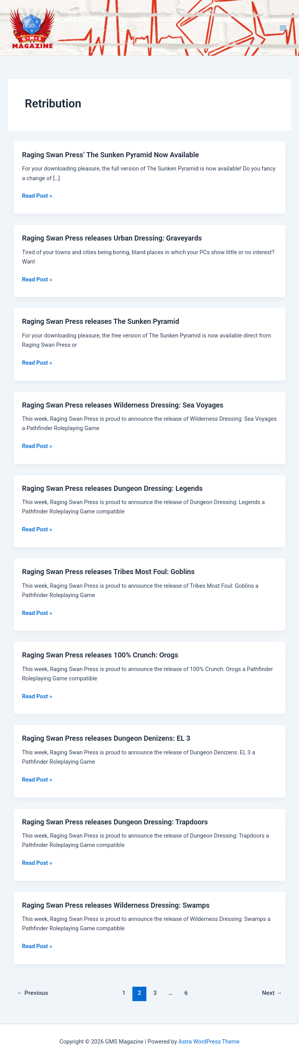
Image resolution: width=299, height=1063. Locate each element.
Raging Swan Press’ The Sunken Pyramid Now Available (110, 155)
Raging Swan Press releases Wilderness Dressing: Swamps (115, 905)
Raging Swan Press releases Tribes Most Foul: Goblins (108, 572)
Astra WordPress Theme (208, 1041)
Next (272, 992)
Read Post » (37, 195)
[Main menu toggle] (283, 28)
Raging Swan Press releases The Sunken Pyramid (100, 321)
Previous (32, 992)
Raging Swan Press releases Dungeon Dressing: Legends (112, 488)
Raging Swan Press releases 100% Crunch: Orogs (100, 655)
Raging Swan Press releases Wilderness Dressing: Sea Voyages (122, 405)
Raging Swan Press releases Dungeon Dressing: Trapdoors (115, 822)
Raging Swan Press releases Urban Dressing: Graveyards (112, 238)
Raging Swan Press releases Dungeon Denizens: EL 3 (106, 738)
